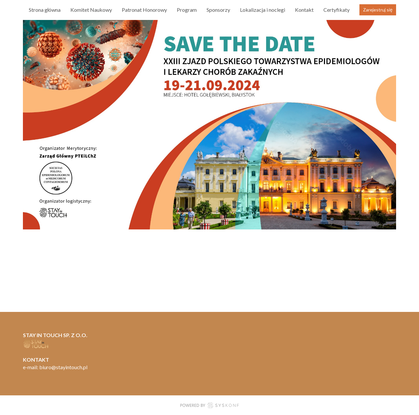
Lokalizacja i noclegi (262, 10)
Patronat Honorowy (144, 10)
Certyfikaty (336, 10)
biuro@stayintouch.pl (63, 367)
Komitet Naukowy (91, 10)
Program (187, 10)
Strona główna (45, 10)
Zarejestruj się (377, 9)
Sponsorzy (218, 10)
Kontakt (304, 10)
